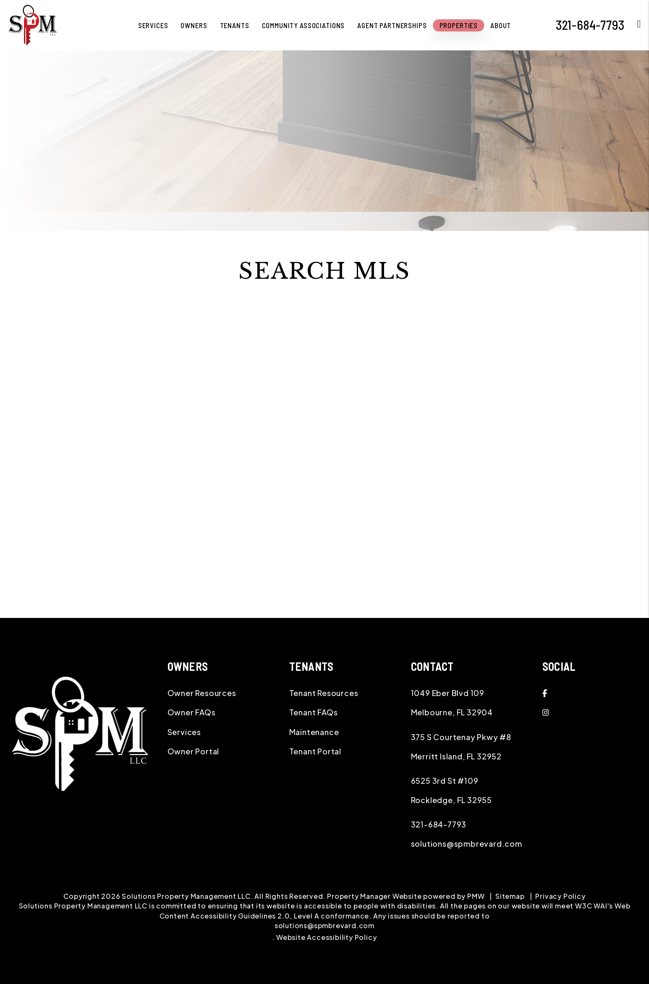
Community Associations (303, 25)
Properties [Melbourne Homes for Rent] (459, 25)
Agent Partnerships (392, 25)
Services (184, 732)
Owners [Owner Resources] (194, 25)
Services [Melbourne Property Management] (153, 25)
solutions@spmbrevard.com (466, 843)
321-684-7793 (439, 824)
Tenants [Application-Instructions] (234, 25)
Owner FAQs (191, 712)
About (500, 25)
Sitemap (510, 896)
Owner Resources (201, 693)
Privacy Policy (560, 896)
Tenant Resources (324, 693)
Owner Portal (193, 751)
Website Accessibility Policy (326, 937)
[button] (593, 693)
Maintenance (314, 732)
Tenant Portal (315, 751)
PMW (475, 896)
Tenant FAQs (313, 712)
